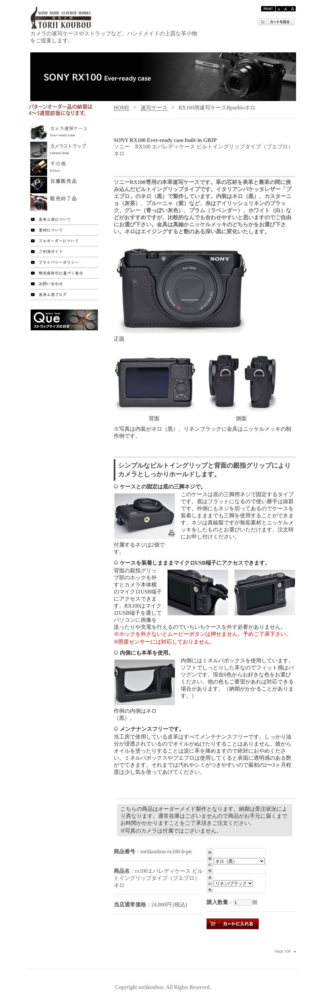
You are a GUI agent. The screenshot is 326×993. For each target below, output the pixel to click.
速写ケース (154, 107)
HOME (122, 107)
